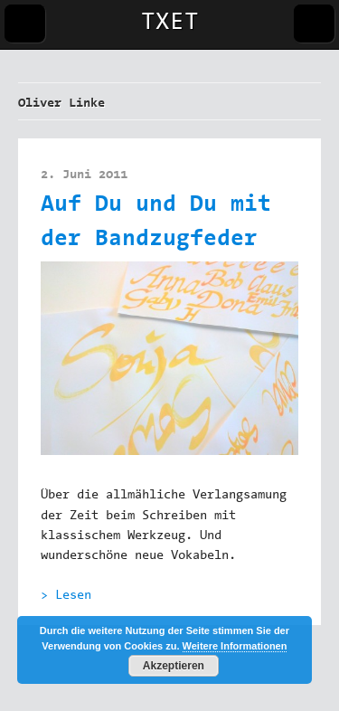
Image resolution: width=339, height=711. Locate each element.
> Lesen (66, 596)
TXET (170, 23)
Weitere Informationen (235, 645)
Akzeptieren (173, 665)
